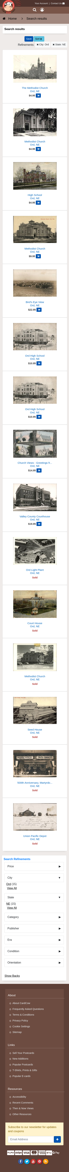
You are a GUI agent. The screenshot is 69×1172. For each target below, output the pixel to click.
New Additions (20, 1058)
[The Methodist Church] (34, 72)
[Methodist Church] (34, 126)
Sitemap (17, 1032)
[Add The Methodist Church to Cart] (38, 95)
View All (12, 888)
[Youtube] (33, 1161)
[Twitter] (27, 1161)
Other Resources (22, 1114)
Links (11, 1045)
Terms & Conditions (23, 1014)
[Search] (34, 10)
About (12, 995)
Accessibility (19, 1096)
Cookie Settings (21, 1026)
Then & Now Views (23, 1108)
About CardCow (21, 1003)
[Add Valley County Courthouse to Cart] (39, 524)
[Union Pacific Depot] (34, 821)
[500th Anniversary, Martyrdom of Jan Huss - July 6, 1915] (34, 767)
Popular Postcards (23, 1064)
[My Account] (42, 10)
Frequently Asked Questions (28, 1009)
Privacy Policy (20, 1020)
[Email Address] (31, 1139)
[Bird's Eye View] (34, 287)
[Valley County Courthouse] (34, 501)
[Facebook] (21, 1161)
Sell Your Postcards (23, 1053)
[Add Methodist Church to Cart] (38, 149)
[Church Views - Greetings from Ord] (34, 447)
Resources (15, 1089)
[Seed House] (34, 714)
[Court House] (34, 608)
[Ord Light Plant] (34, 554)
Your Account (41, 3)
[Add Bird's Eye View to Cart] (39, 310)
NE (8, 903)
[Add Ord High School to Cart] (39, 363)
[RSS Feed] (46, 1161)
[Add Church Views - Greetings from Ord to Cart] (39, 470)
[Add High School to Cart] (38, 203)
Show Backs (12, 975)
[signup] (57, 1139)
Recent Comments (23, 1102)
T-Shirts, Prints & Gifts (25, 1070)
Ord (8, 884)
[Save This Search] (29, 39)
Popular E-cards (21, 1076)
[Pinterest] (39, 1161)
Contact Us (56, 3)
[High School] (34, 180)
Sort (38, 38)
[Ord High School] (34, 340)
